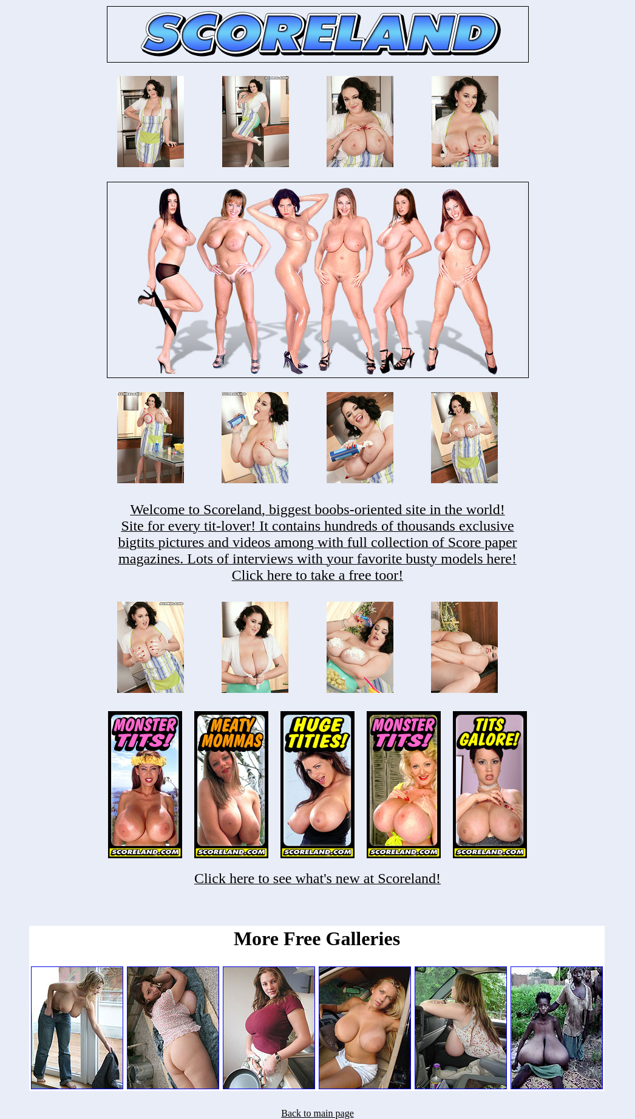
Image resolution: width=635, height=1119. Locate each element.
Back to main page (317, 1113)
